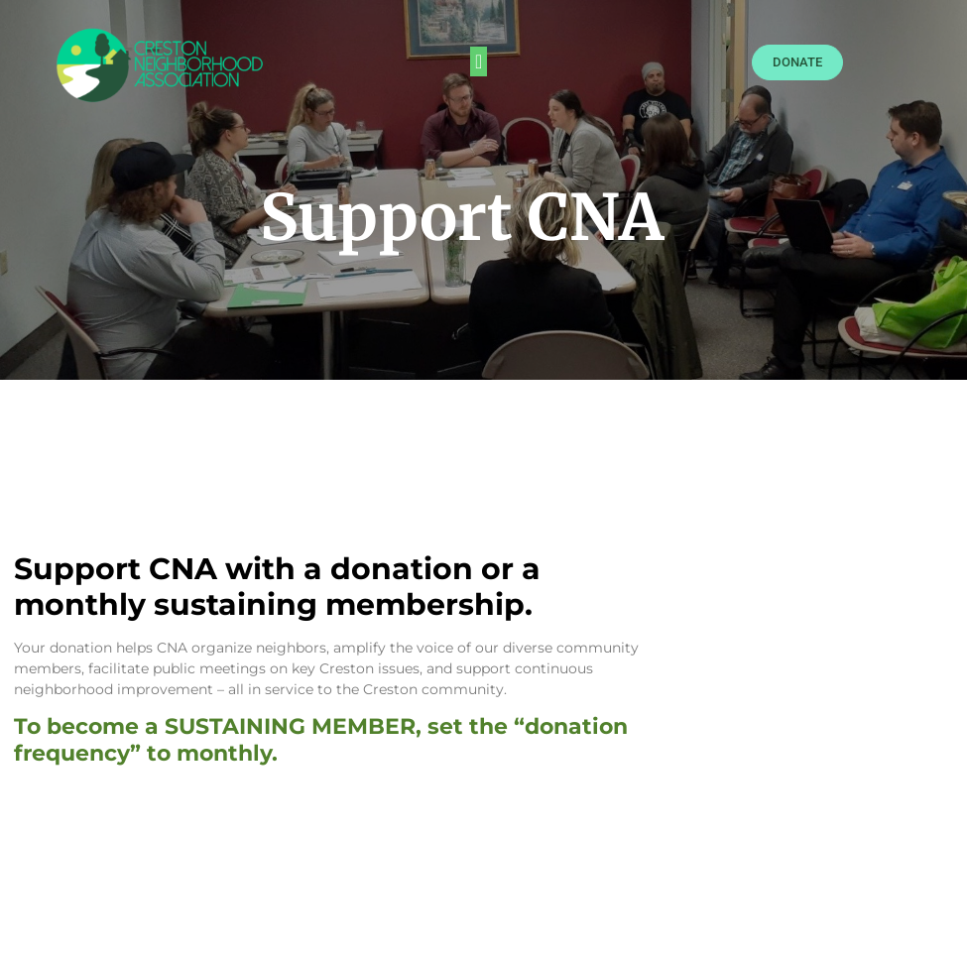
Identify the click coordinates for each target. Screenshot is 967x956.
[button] (478, 61)
